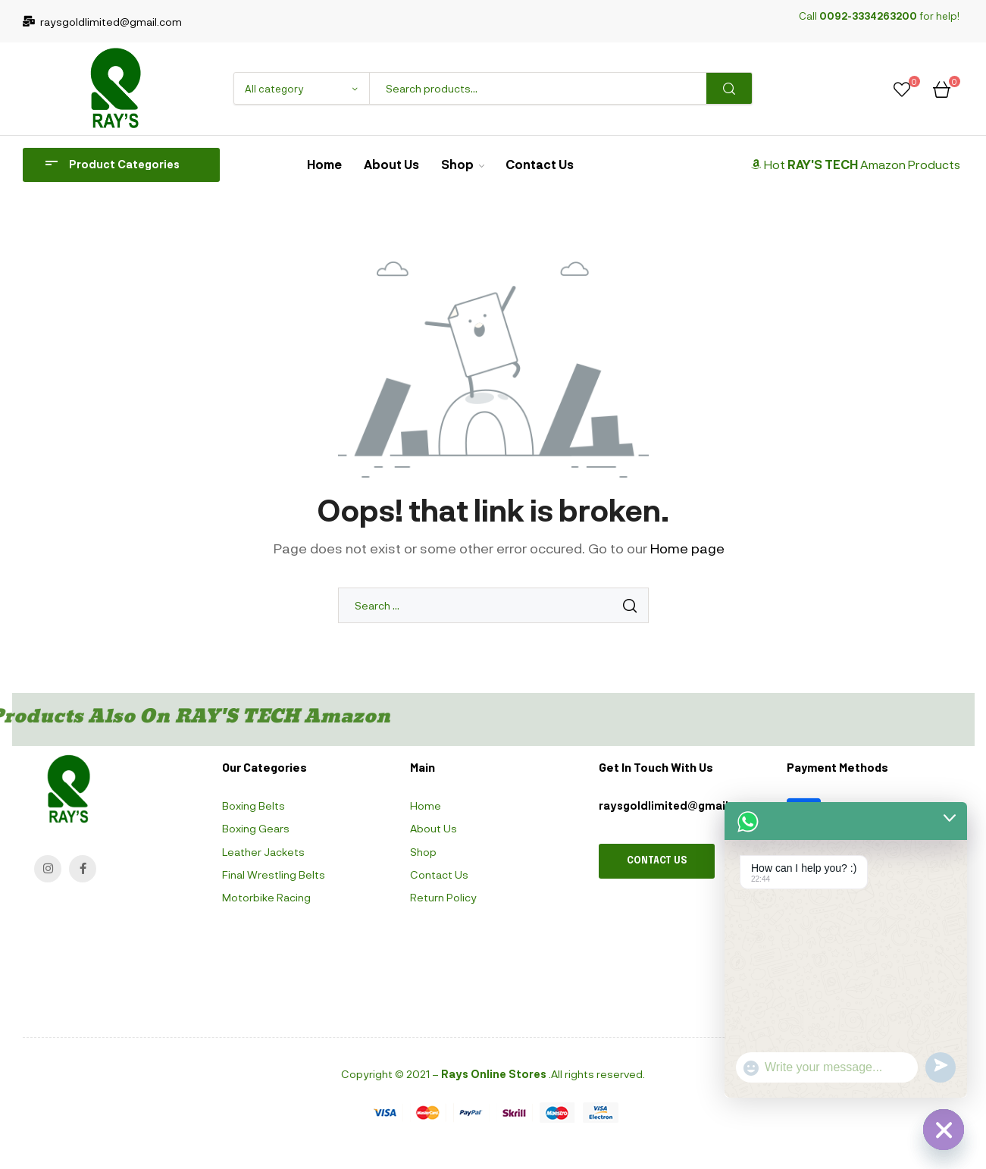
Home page (687, 548)
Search (729, 88)
